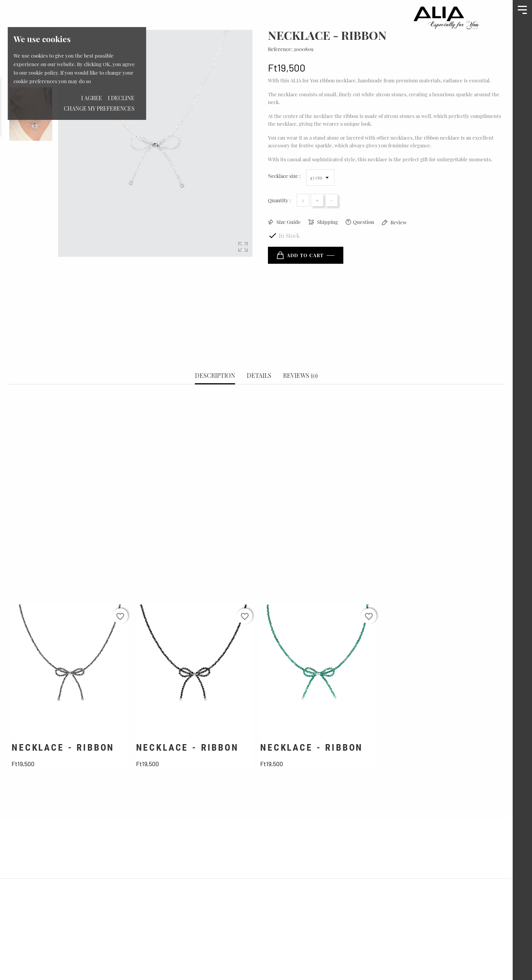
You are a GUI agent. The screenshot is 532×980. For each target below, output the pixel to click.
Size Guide (288, 222)
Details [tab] (259, 348)
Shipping (327, 222)
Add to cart (300, 255)
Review (398, 222)
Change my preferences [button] (99, 108)
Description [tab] (215, 348)
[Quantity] (303, 200)
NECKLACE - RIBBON (63, 720)
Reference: (280, 49)
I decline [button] (121, 98)
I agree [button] (91, 98)
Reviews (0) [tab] (300, 348)
